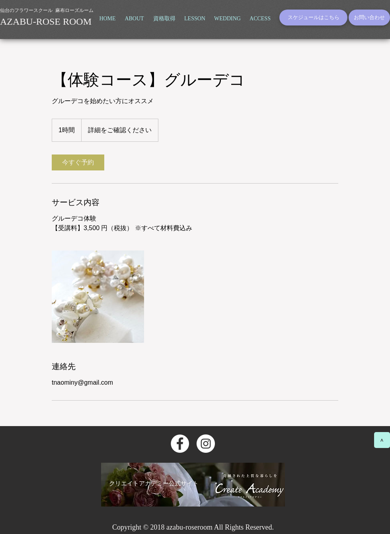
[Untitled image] (98, 296)
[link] (78, 162)
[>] (382, 440)
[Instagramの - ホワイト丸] (206, 443)
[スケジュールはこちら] (313, 17)
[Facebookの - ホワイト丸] (180, 443)
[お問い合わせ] (369, 17)
